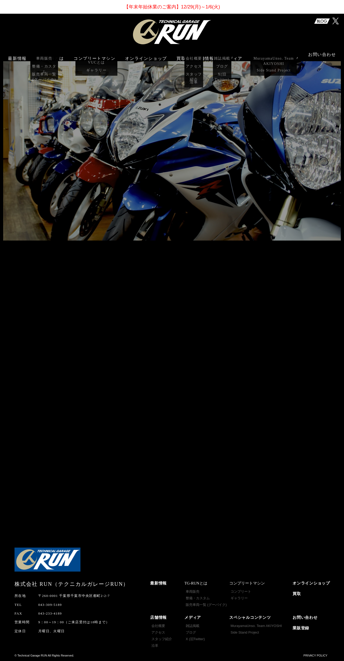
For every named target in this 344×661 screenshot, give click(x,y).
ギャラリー (239, 598)
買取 (181, 55)
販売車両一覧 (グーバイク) (206, 605)
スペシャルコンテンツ (250, 617)
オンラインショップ (146, 55)
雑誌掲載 (192, 626)
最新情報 (17, 55)
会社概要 (158, 626)
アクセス (158, 632)
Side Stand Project (245, 632)
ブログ (191, 632)
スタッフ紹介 (161, 639)
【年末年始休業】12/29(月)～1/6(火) (172, 6)
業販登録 (301, 628)
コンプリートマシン (94, 55)
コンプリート (241, 591)
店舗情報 (158, 617)
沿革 (154, 646)
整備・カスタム (198, 598)
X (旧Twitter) (195, 639)
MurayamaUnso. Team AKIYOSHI (256, 626)
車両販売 (192, 591)
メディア (192, 617)
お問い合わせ (322, 55)
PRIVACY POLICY (315, 655)
